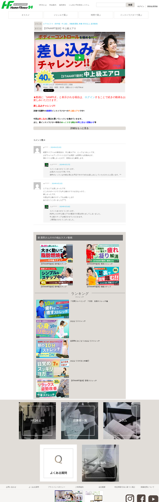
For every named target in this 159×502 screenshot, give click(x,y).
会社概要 (102, 487)
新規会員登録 (152, 6)
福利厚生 (62, 5)
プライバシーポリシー (56, 487)
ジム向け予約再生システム (79, 5)
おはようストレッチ (78, 321)
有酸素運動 (73, 24)
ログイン (140, 6)
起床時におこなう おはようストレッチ (85, 341)
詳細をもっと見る (79, 128)
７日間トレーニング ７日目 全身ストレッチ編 (89, 301)
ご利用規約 (79, 487)
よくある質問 (34, 487)
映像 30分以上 (84, 24)
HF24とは (43, 5)
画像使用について (147, 487)
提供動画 (94, 24)
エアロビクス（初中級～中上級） (56, 24)
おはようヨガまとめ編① (79, 361)
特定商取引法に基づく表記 (125, 487)
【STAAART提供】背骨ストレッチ (83, 381)
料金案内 (52, 5)
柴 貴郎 (46, 85)
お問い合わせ (11, 487)
